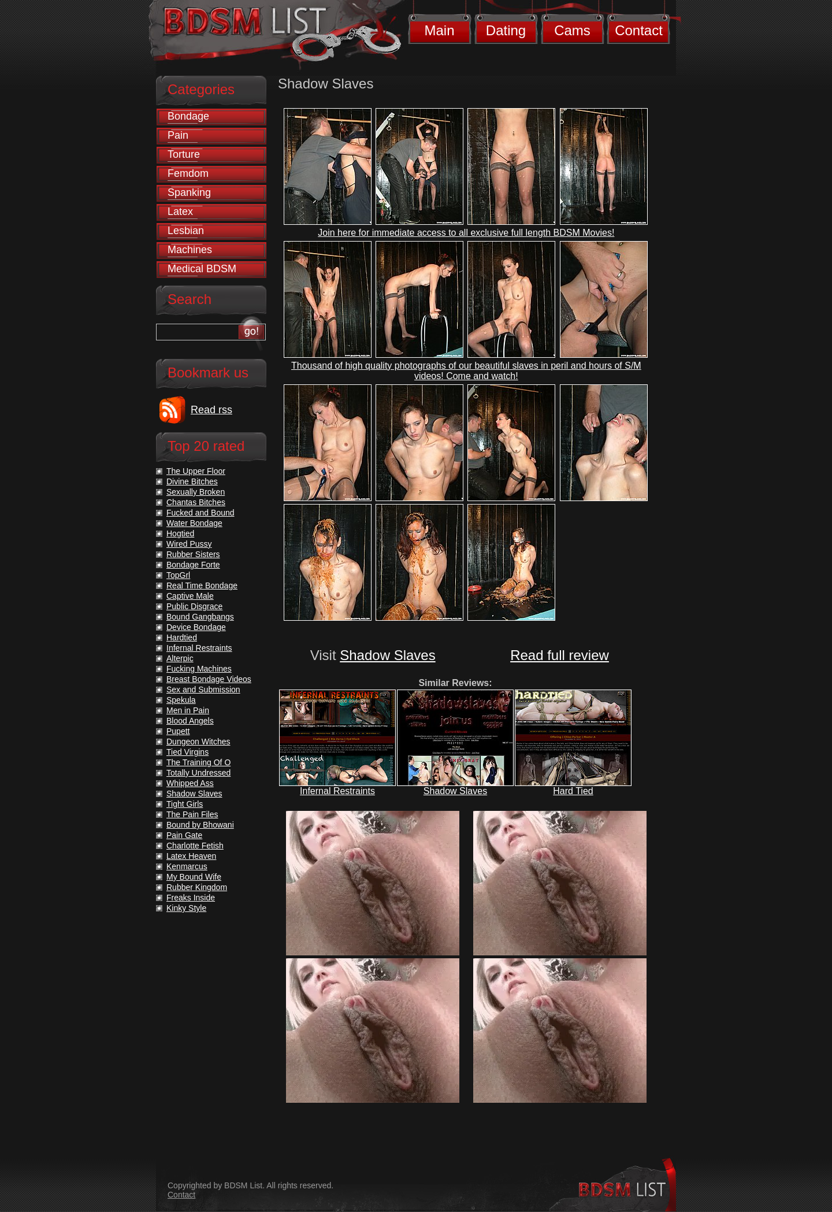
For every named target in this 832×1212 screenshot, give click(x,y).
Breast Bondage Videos (208, 679)
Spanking (189, 192)
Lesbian (186, 230)
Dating (506, 30)
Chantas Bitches (195, 502)
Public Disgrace (194, 606)
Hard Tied (573, 791)
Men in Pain (187, 710)
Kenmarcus (186, 866)
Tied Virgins (187, 752)
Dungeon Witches (198, 741)
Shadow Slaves (387, 655)
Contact (639, 30)
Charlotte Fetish (195, 845)
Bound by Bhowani (200, 824)
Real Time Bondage (201, 585)
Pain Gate (184, 835)
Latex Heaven (191, 856)
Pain (178, 135)
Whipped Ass (190, 783)
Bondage (188, 116)
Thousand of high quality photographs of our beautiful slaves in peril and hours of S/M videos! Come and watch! (466, 371)
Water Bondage (194, 523)
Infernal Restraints (337, 791)
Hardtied (181, 637)
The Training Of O (198, 762)
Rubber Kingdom (196, 887)
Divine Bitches (192, 481)
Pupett (178, 731)
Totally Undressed (198, 772)
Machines (190, 249)
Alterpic (180, 658)
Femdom (188, 173)
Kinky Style (186, 908)
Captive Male (190, 596)
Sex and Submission (203, 689)
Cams (572, 30)
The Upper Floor (195, 471)
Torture (184, 154)
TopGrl (178, 575)
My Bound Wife (193, 876)
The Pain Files (192, 814)
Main (439, 30)
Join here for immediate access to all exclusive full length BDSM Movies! (466, 233)
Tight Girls (184, 804)
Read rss (211, 410)
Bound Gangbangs (200, 616)
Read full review (559, 655)
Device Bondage (196, 627)
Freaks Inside (190, 897)
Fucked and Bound (200, 512)
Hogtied (180, 533)
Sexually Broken (195, 491)
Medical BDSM (202, 269)
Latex (180, 211)
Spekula (181, 700)
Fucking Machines (199, 668)
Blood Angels (190, 720)
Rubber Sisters (193, 554)
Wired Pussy (189, 543)
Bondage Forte (193, 564)
